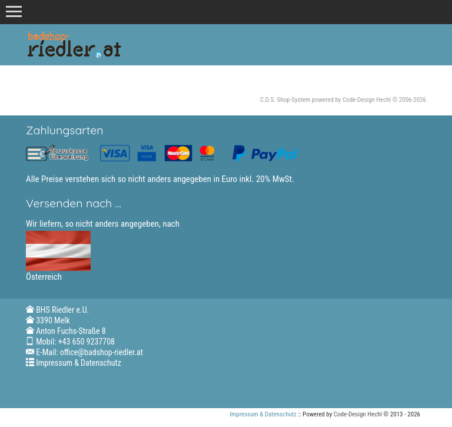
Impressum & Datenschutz (78, 363)
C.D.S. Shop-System (285, 100)
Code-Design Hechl (367, 100)
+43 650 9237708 (86, 341)
